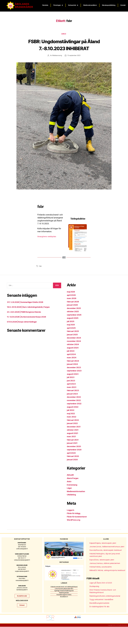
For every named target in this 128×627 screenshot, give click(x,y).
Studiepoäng (94, 587)
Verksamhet (73, 5)
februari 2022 (73, 420)
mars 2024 (72, 358)
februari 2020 (73, 456)
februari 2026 (73, 302)
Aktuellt (70, 475)
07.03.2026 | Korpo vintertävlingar (23, 322)
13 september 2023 (74, 56)
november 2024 (74, 341)
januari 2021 (73, 443)
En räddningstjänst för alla (99, 607)
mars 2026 (72, 298)
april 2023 (71, 384)
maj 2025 (71, 325)
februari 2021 (73, 440)
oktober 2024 (73, 344)
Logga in (71, 510)
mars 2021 (72, 437)
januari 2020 (73, 460)
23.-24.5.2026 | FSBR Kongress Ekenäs (25, 312)
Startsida (45, 5)
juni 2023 (71, 381)
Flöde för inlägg (74, 513)
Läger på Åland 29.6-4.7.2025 (100, 583)
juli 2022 (71, 410)
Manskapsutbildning (108, 5)
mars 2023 (72, 387)
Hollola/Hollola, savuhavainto (100, 567)
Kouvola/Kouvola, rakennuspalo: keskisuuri (105, 550)
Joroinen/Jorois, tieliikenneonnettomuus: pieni (106, 547)
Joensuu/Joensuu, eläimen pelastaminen (104, 564)
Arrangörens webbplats (47, 237)
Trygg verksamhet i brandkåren (101, 600)
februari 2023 (73, 390)
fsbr (40, 266)
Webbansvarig (57, 56)
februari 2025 (73, 331)
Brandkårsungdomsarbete (99, 603)
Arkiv (64, 34)
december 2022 (74, 397)
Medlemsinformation (77, 491)
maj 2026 (71, 292)
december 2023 (74, 368)
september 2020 (75, 450)
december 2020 (74, 446)
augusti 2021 (73, 433)
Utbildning (72, 495)
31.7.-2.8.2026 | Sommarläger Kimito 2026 (27, 302)
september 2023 (75, 371)
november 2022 (74, 400)
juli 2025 (71, 321)
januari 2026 (73, 305)
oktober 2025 (73, 312)
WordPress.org (74, 520)
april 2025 (71, 328)
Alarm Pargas (73, 478)
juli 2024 (71, 351)
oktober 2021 (73, 430)
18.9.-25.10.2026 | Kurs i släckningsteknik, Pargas (30, 307)
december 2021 (74, 427)
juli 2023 (71, 377)
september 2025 (75, 315)
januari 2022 (73, 423)
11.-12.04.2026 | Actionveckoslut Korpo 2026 (28, 317)
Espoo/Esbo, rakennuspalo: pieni (101, 560)
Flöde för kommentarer (78, 517)
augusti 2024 (73, 348)
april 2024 (72, 354)
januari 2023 (73, 394)
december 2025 (74, 308)
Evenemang (72, 485)
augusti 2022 (73, 407)
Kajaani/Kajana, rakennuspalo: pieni (102, 543)
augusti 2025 (73, 318)
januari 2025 (73, 335)
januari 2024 (73, 364)
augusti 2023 (73, 374)
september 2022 (75, 404)
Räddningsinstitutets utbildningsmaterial (104, 596)
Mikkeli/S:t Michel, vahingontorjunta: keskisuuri (107, 571)
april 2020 (72, 453)
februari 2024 (73, 361)
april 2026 (72, 295)
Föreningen (58, 5)
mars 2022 (72, 417)
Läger (69, 488)
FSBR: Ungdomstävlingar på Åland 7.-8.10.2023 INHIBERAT (64, 45)
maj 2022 (71, 414)
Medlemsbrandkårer (90, 5)
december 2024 (74, 338)
